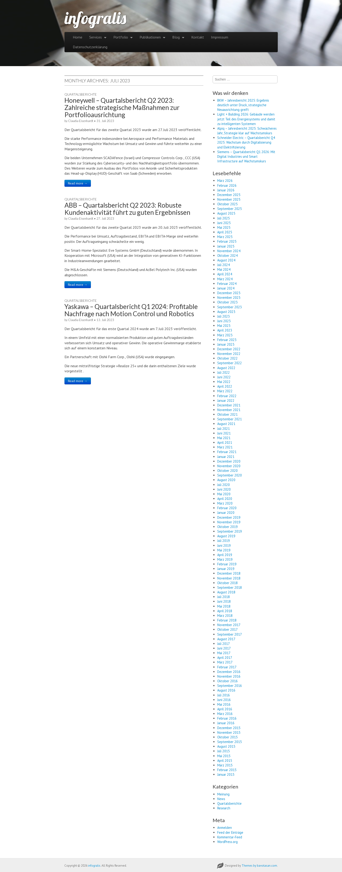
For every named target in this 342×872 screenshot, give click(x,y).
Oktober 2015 (227, 737)
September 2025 (229, 208)
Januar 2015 (225, 774)
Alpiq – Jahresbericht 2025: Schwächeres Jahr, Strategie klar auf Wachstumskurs (247, 130)
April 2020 (224, 498)
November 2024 (228, 251)
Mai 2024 (223, 269)
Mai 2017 (223, 653)
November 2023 (228, 297)
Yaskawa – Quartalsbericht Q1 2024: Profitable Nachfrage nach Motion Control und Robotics (131, 310)
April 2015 (224, 760)
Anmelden (224, 827)
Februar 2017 (227, 667)
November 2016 (228, 676)
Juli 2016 (223, 695)
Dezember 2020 (228, 461)
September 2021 (229, 419)
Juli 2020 (223, 485)
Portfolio (120, 37)
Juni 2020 (224, 489)
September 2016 (229, 685)
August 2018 (226, 592)
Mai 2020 (223, 494)
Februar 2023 (227, 340)
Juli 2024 (223, 265)
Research (223, 808)
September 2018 (229, 587)
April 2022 (224, 386)
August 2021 (226, 424)
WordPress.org (227, 842)
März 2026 (225, 180)
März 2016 (225, 713)
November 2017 (228, 625)
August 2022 (226, 368)
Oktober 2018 (227, 583)
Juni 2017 (224, 648)
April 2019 (224, 555)
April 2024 (224, 274)
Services (95, 37)
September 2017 (229, 634)
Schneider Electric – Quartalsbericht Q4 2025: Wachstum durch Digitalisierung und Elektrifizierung (246, 142)
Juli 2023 (223, 316)
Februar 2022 (227, 396)
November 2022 (228, 353)
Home (77, 37)
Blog (176, 37)
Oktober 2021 (227, 414)
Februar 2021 (227, 452)
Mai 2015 (223, 756)
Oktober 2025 (227, 204)
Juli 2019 (223, 540)
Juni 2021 (224, 433)
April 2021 (224, 442)
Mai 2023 (223, 325)
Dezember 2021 (228, 405)
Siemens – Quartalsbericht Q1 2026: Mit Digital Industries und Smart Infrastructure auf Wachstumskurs (246, 156)
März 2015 (225, 765)
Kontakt (197, 37)
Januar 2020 (225, 512)
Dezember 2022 (228, 349)
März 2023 (225, 335)
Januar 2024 (225, 288)
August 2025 (226, 213)
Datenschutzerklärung (90, 47)
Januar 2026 (225, 190)
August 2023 (226, 311)
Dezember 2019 (228, 517)
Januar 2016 (225, 723)
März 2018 (225, 615)
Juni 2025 (224, 223)
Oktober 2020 (227, 470)
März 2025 (225, 237)
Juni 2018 (224, 601)
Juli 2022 (223, 372)
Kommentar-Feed (229, 837)
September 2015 (229, 742)
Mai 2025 (223, 227)
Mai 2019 (223, 550)
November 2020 (228, 466)
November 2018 (228, 578)
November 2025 (228, 199)
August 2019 (226, 536)
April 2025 (224, 232)
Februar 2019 (227, 564)
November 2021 (228, 410)
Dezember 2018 (228, 573)
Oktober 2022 (227, 358)
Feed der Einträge (230, 832)
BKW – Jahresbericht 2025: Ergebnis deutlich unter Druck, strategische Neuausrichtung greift (243, 105)
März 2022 (225, 391)
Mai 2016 (223, 704)
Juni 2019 (224, 545)
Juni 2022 (224, 377)
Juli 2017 (223, 643)
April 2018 (224, 611)
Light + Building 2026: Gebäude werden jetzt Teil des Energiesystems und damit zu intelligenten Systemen (246, 119)
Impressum (219, 37)
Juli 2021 (223, 428)
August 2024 (226, 260)
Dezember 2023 (228, 293)
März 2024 (225, 279)
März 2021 (225, 447)
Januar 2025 (225, 246)
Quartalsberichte (80, 94)
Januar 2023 (225, 344)
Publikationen (150, 37)
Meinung (223, 794)
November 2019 (228, 522)
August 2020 (226, 480)
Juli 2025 (223, 218)
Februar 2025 (227, 241)
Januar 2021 (225, 456)
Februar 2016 (227, 718)
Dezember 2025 (228, 195)
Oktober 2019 (227, 526)
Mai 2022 (223, 382)
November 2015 (228, 732)
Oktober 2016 (227, 681)
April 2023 (224, 330)
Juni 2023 (224, 321)
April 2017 (224, 657)
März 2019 (225, 559)
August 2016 (226, 690)
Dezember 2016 (228, 671)
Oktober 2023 (227, 302)
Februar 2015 (227, 770)
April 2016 (224, 709)
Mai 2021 (223, 438)
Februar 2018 (227, 620)
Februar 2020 (227, 508)
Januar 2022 (225, 400)
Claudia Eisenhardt (80, 121)
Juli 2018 (223, 597)
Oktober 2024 (227, 255)
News (221, 799)
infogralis (95, 17)
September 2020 (229, 475)
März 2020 (225, 503)
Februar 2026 (227, 185)
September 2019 (229, 531)
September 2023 (229, 307)
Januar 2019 (225, 568)
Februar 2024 (227, 283)
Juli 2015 (223, 751)
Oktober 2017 (227, 629)
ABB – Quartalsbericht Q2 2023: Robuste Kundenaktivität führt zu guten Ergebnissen (127, 208)
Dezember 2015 (228, 728)
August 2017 (226, 639)
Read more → (77, 183)
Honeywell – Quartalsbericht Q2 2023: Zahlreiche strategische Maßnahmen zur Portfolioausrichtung (121, 107)
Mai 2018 (223, 606)
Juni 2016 (224, 700)
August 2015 (226, 746)
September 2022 (229, 363)
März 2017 (225, 662)
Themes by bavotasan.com (259, 866)
